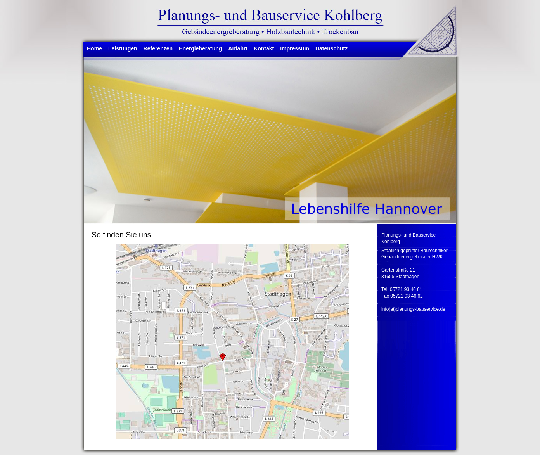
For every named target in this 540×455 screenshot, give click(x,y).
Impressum (294, 48)
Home (94, 48)
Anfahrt (238, 48)
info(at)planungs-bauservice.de (413, 309)
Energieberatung (200, 48)
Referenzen (158, 48)
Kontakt (264, 48)
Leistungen (122, 48)
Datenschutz (331, 48)
